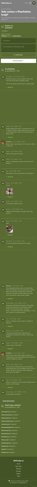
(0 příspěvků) (9, 411)
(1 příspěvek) (9, 443)
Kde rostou (19, 466)
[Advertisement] (18, 106)
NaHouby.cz (6, 3)
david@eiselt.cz (23, 482)
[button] (30, 3)
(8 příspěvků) (8, 446)
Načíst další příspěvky (9, 401)
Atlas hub (18, 468)
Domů (18, 464)
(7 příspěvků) (8, 440)
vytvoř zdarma (17, 36)
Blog (18, 476)
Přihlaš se (4, 36)
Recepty (18, 471)
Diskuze (18, 473)
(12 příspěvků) (8, 436)
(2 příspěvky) (10, 415)
